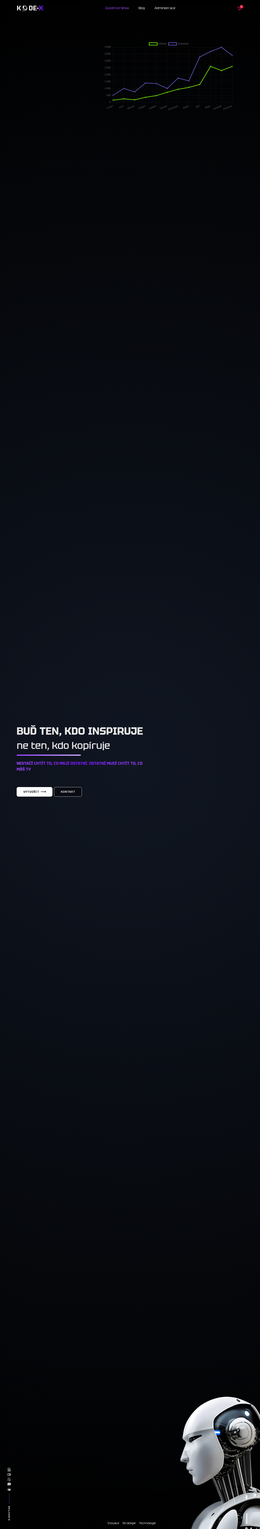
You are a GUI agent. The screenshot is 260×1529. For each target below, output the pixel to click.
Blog (142, 8)
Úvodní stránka (117, 8)
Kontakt (68, 792)
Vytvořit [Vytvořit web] (34, 792)
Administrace (165, 8)
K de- (30, 8)
